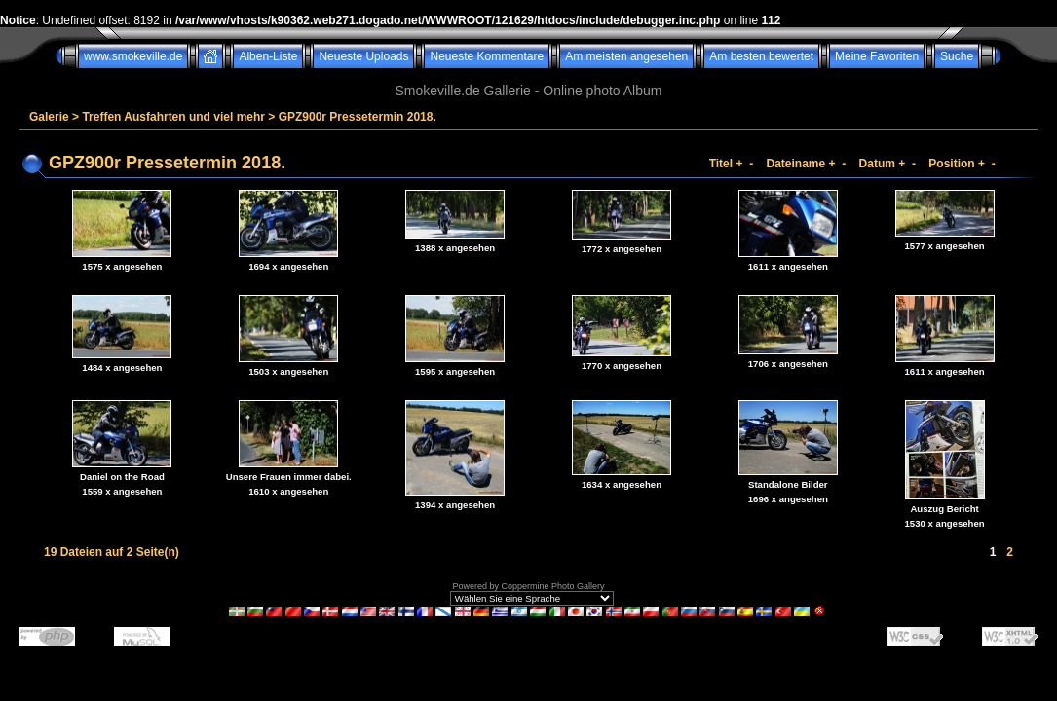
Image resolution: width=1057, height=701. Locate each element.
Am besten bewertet (761, 56)
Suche (956, 56)
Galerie (49, 117)
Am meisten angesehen (626, 56)
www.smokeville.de (133, 56)
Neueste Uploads (363, 56)
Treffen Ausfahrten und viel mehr (173, 117)
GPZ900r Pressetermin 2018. (357, 117)
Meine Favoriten (877, 56)
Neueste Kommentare (487, 56)
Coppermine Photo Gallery (552, 586)
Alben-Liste (268, 56)
